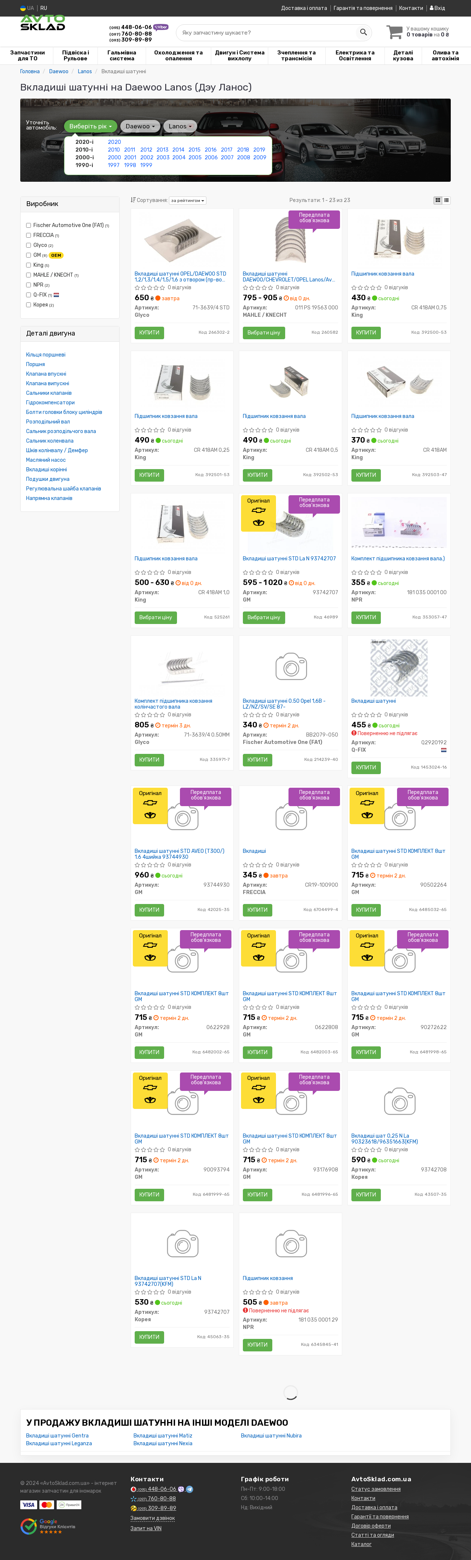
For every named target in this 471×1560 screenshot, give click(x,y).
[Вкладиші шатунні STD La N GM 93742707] (290, 525)
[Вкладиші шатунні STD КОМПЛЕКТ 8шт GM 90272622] (399, 960)
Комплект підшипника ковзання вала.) (398, 559)
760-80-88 (130, 34)
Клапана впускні (46, 374)
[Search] (363, 32)
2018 (243, 150)
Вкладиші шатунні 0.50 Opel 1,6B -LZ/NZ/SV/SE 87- (284, 704)
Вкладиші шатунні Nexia (163, 1443)
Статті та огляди (372, 1535)
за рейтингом (187, 200)
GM (45, 255)
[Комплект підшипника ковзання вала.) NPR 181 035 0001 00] (399, 522)
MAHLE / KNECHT (52, 275)
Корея (40, 305)
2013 (162, 150)
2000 (114, 158)
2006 (211, 158)
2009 (259, 158)
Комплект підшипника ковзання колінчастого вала (173, 704)
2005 (195, 158)
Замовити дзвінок (153, 1518)
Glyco (39, 245)
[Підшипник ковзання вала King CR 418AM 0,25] (182, 383)
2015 (194, 150)
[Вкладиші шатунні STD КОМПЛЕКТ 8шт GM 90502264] (399, 818)
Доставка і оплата (304, 8)
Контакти (411, 8)
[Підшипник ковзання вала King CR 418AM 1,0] (182, 525)
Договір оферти (371, 1526)
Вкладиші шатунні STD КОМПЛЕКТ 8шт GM (398, 854)
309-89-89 (130, 40)
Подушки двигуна (48, 479)
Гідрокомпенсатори (50, 403)
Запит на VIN (146, 1528)
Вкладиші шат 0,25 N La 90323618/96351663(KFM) (384, 1139)
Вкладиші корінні (46, 470)
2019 (259, 150)
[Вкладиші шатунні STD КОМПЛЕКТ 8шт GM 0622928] (182, 960)
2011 (129, 150)
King (37, 265)
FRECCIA (42, 235)
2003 (163, 158)
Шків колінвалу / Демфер (57, 450)
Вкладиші (254, 851)
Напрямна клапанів (49, 498)
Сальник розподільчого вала (61, 431)
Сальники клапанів (49, 393)
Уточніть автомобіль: (41, 125)
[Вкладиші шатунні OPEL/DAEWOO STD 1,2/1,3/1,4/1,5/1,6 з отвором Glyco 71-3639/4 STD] (182, 240)
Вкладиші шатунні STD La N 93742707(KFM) (168, 1281)
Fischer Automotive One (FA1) (67, 225)
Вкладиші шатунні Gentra (57, 1436)
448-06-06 (131, 27)
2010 (114, 150)
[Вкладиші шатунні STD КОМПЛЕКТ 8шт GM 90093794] (182, 1102)
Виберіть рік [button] (91, 126)
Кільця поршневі (45, 355)
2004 (178, 158)
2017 (227, 150)
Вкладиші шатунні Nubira (271, 1436)
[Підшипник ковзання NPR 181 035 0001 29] (290, 1245)
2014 (178, 150)
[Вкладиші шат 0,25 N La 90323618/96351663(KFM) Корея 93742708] (399, 1102)
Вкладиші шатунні (373, 701)
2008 (243, 158)
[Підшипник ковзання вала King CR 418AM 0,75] (399, 240)
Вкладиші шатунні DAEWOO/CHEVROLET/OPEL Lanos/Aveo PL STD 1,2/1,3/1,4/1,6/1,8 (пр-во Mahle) (290, 277)
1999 (146, 165)
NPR (38, 285)
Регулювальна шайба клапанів (63, 489)
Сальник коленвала (50, 441)
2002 (146, 158)
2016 (211, 150)
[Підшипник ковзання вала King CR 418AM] (399, 383)
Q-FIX (42, 295)
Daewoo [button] (140, 126)
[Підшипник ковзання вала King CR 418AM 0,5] (290, 383)
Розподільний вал (48, 422)
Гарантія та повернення (363, 8)
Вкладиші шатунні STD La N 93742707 (289, 559)
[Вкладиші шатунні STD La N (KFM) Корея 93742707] (182, 1245)
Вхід (437, 8)
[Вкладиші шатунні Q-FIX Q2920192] (399, 667)
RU (43, 8)
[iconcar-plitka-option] (437, 200)
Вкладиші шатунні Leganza (59, 1443)
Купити (149, 333)
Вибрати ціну (264, 333)
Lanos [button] (180, 126)
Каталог (361, 1544)
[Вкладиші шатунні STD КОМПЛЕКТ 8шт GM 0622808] (290, 960)
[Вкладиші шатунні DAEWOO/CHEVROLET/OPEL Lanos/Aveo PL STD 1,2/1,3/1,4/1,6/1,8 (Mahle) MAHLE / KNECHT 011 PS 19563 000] (290, 240)
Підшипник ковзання (268, 1278)
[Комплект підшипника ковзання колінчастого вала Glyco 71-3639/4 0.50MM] (182, 667)
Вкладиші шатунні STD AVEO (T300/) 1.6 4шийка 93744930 (179, 854)
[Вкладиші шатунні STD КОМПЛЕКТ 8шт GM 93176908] (290, 1102)
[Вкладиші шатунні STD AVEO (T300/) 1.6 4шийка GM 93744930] (182, 818)
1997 (114, 165)
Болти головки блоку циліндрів (64, 412)
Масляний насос (46, 460)
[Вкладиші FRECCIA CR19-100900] (290, 818)
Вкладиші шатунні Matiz (163, 1436)
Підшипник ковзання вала (382, 274)
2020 (114, 142)
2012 (146, 150)
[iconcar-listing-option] (446, 200)
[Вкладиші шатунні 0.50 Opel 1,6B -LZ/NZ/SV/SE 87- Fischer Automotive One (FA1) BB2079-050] (290, 667)
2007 (227, 158)
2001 (130, 158)
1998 (130, 165)
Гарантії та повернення (380, 1517)
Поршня (35, 364)
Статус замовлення (376, 1489)
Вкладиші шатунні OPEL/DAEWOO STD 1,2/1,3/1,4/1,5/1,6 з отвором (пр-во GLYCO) (180, 277)
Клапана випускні (47, 383)
